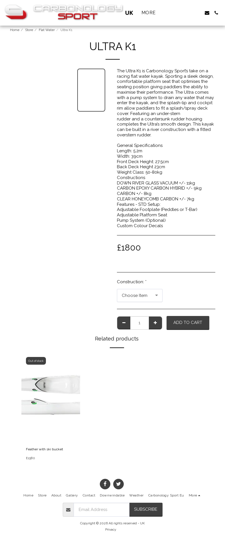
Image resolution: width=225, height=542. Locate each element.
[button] (189, 13)
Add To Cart (187, 322)
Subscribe (145, 509)
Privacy (110, 529)
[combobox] (140, 295)
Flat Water (47, 30)
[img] (50, 398)
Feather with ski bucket (44, 449)
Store (29, 30)
